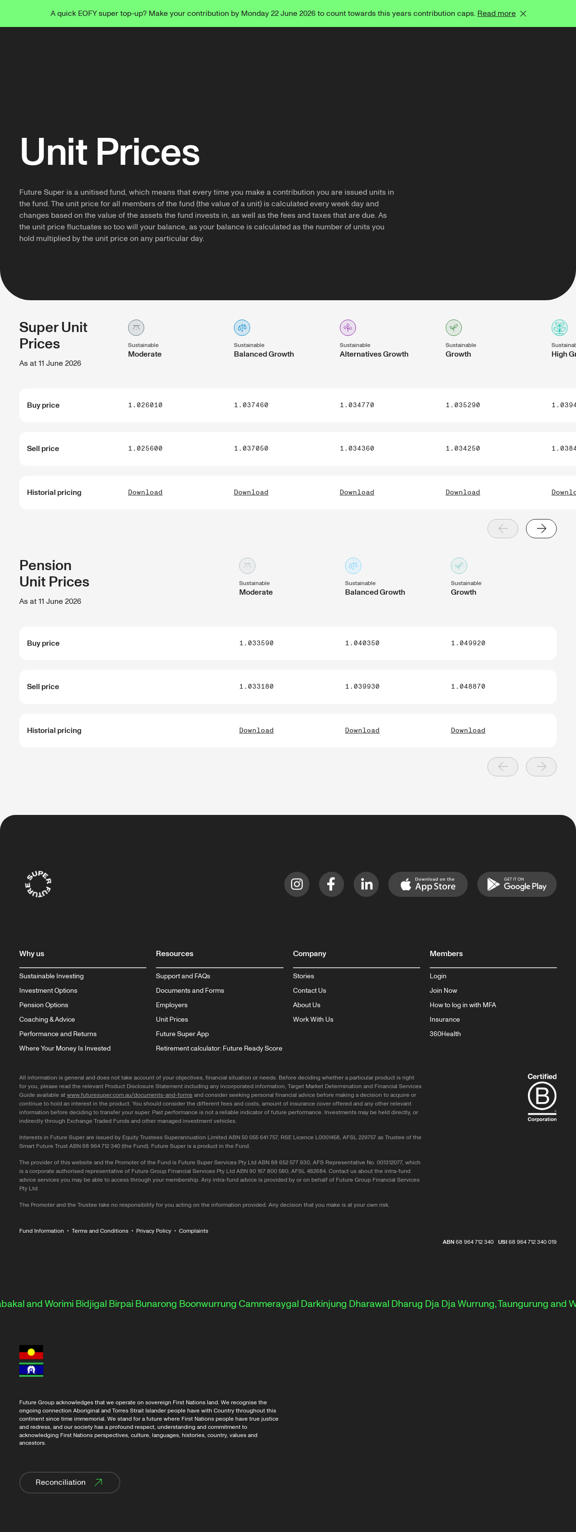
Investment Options (48, 990)
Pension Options (43, 1005)
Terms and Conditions (100, 1231)
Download (145, 492)
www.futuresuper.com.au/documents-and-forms (129, 1095)
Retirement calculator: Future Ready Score (219, 1048)
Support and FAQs (183, 976)
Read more (496, 13)
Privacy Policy (153, 1231)
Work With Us (313, 1019)
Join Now (443, 990)
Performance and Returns (58, 1034)
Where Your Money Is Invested (65, 1048)
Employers (172, 1005)
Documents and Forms (190, 990)
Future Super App (182, 1034)
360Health (445, 1034)
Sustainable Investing (51, 976)
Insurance (445, 1019)
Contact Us (309, 990)
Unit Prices (172, 1019)
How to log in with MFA (463, 1005)
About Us (306, 1005)
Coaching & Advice (47, 1019)
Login (438, 976)
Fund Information (41, 1231)
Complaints (193, 1231)
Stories (303, 976)
